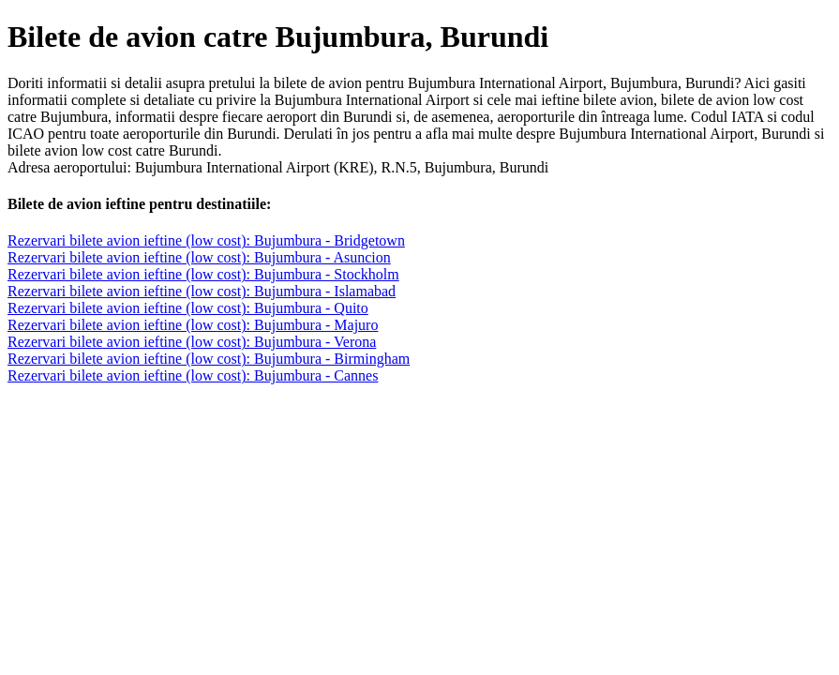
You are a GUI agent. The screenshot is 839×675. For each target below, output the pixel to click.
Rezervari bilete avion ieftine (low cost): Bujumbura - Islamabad (201, 291)
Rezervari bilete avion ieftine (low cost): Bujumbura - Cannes (192, 375)
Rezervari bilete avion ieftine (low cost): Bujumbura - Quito (187, 308)
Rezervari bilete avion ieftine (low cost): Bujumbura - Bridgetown (206, 240)
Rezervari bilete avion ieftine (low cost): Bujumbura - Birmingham (208, 359)
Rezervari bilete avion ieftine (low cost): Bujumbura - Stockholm (203, 274)
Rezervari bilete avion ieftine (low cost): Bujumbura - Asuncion (199, 257)
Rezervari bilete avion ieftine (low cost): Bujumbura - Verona (191, 342)
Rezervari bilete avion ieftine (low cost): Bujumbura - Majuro (192, 325)
